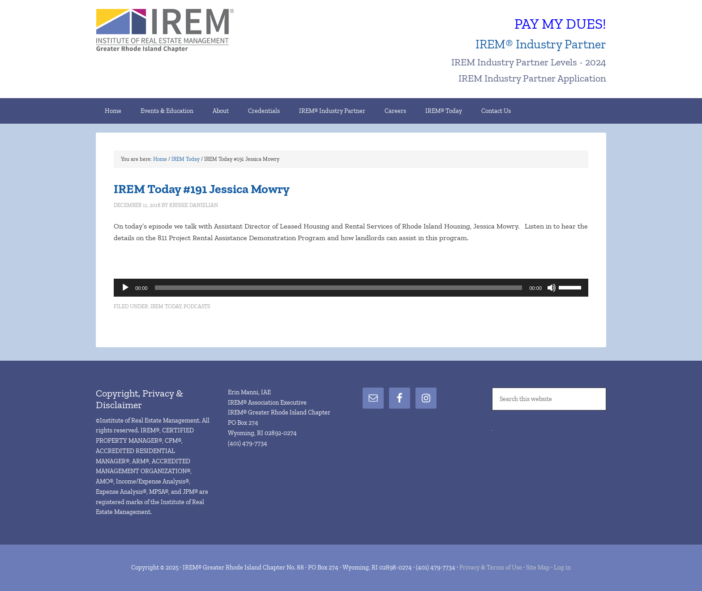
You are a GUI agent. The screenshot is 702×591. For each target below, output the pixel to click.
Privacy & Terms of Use (490, 567)
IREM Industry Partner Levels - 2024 (528, 62)
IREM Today (165, 306)
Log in (562, 567)
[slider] (338, 287)
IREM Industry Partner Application (532, 78)
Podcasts (197, 306)
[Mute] (551, 287)
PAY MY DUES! (560, 23)
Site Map (538, 567)
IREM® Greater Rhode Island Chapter (172, 31)
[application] (351, 288)
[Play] (125, 287)
